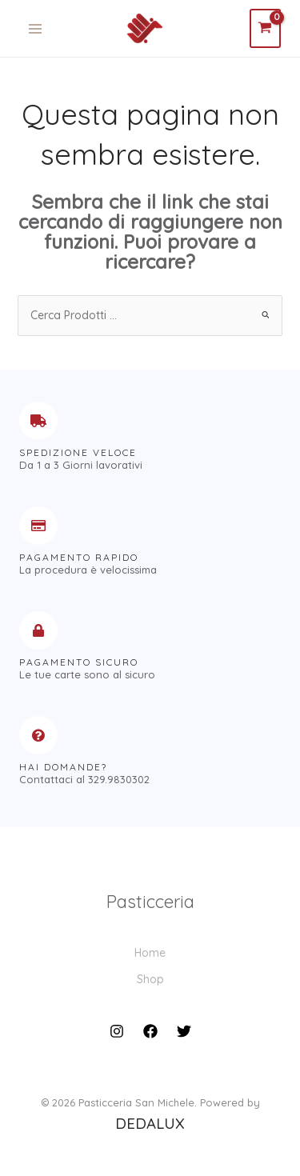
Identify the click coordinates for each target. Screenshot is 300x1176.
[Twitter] (184, 1031)
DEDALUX (150, 1123)
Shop (150, 979)
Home (150, 953)
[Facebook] (150, 1031)
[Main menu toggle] (35, 29)
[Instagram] (117, 1031)
